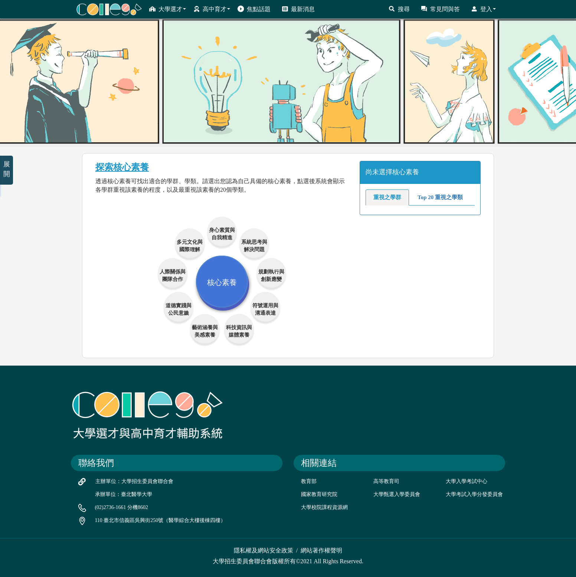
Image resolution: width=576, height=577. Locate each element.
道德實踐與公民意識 (179, 308)
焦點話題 (254, 9)
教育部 (309, 481)
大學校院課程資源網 (324, 507)
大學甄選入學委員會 (396, 494)
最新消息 (298, 9)
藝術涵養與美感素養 (205, 330)
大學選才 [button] (167, 9)
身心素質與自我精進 (222, 233)
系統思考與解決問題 (254, 245)
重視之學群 (387, 197)
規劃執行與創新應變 (271, 274)
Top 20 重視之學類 (440, 197)
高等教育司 (386, 481)
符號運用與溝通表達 (265, 308)
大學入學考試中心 (466, 481)
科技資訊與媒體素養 (239, 330)
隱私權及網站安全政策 (263, 550)
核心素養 (222, 281)
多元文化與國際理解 (190, 245)
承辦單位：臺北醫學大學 (123, 494)
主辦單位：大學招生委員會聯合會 (134, 481)
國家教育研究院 (319, 494)
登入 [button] (483, 9)
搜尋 (399, 9)
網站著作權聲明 (321, 550)
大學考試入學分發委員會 (474, 494)
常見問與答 (440, 9)
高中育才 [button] (211, 9)
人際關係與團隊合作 (173, 274)
